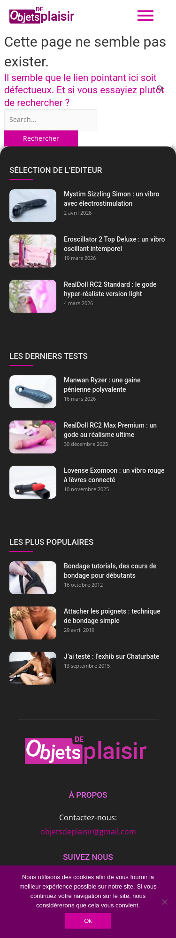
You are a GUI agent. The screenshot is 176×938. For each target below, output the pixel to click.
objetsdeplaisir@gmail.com (88, 831)
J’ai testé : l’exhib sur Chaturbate (111, 656)
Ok (88, 920)
